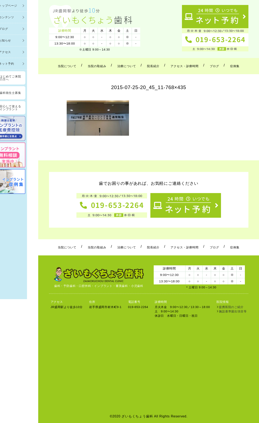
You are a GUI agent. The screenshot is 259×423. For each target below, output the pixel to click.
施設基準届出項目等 (233, 311)
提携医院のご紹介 (231, 307)
